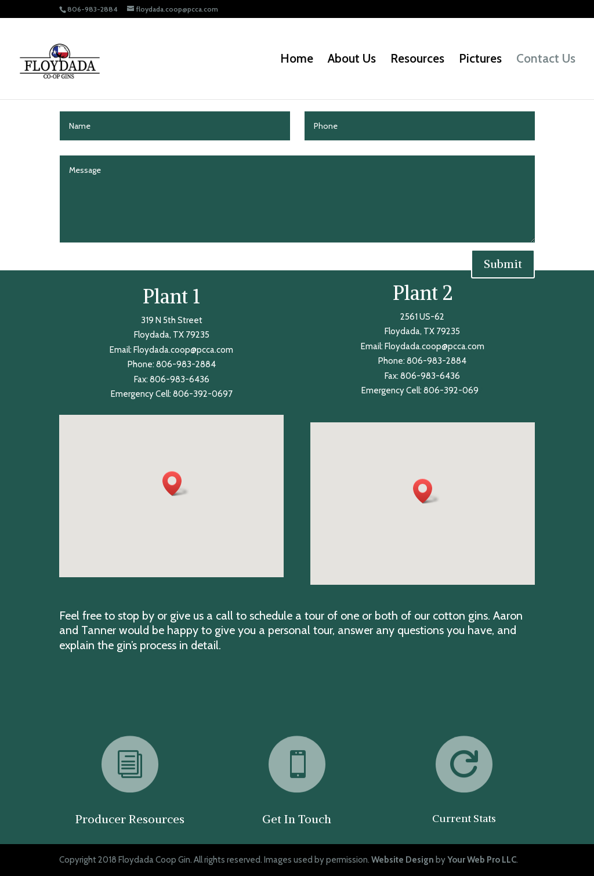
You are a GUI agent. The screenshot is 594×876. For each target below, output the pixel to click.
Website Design (402, 860)
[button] (175, 483)
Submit (503, 263)
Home (296, 60)
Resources (417, 60)
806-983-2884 (186, 364)
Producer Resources (129, 819)
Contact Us (545, 60)
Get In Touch (296, 819)
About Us (352, 60)
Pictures (480, 60)
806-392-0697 (203, 394)
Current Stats (464, 818)
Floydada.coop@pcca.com (183, 350)
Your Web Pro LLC (481, 860)
